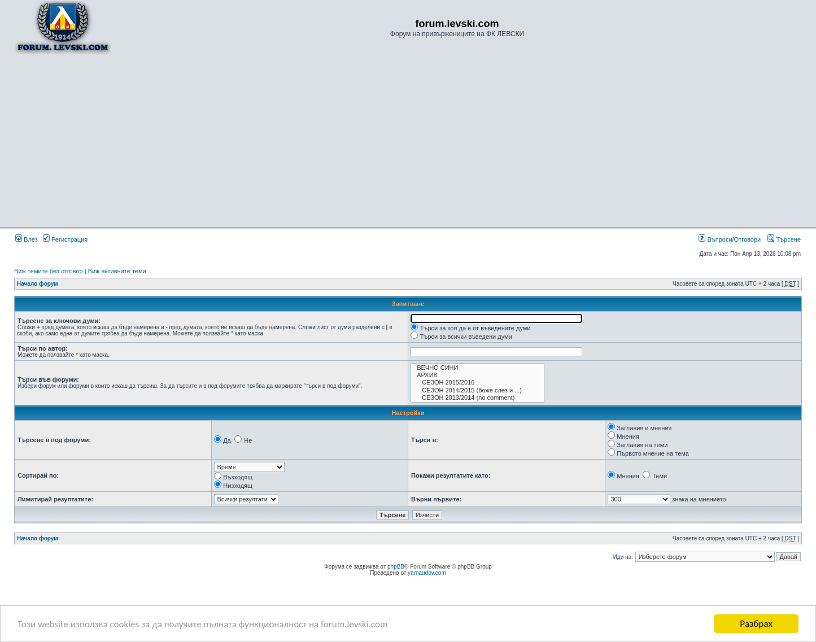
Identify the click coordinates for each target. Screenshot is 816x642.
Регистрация (65, 239)
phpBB (395, 567)
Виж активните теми (117, 271)
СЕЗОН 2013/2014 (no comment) (477, 397)
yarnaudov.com (427, 573)
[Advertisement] (408, 140)
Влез (26, 239)
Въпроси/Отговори (730, 239)
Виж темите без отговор (48, 271)
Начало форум (37, 284)
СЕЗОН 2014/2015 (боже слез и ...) (477, 390)
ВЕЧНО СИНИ (477, 368)
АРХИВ (477, 375)
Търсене (784, 239)
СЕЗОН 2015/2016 (477, 382)
